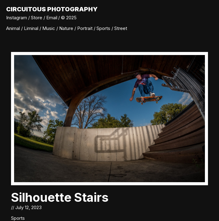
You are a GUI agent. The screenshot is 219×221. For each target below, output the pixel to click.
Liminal (32, 28)
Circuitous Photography (52, 9)
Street (120, 28)
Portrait (85, 28)
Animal (13, 28)
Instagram (16, 17)
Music (49, 28)
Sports (103, 28)
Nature (66, 28)
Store (36, 17)
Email (51, 17)
